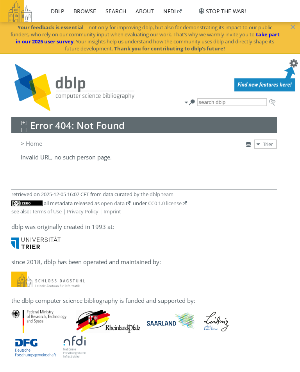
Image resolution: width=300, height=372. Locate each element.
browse (84, 11)
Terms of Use (47, 211)
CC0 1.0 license (165, 203)
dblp (57, 11)
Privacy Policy (82, 211)
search (115, 11)
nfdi (169, 11)
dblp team (161, 194)
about (145, 11)
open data (113, 203)
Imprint (112, 211)
